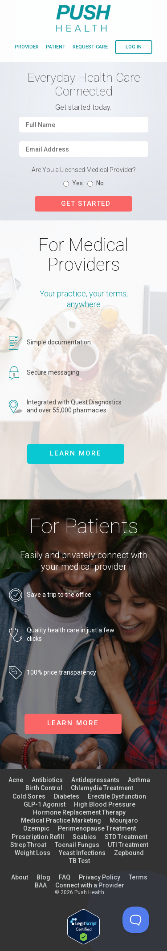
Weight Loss (32, 852)
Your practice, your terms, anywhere (84, 298)
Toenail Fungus (77, 844)
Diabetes (66, 796)
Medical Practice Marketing (61, 820)
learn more (76, 453)
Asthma (139, 779)
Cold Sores (28, 796)
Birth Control (43, 787)
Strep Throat (28, 844)
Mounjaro (124, 820)
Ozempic (36, 828)
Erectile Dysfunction (117, 796)
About (19, 877)
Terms (138, 877)
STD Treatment (126, 836)
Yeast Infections (82, 852)
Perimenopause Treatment (97, 828)
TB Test (79, 860)
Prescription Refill (38, 836)
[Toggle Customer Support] (135, 920)
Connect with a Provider (89, 885)
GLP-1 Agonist (44, 804)
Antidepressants (95, 779)
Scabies (84, 836)
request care (90, 47)
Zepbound (129, 852)
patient (55, 47)
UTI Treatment (128, 844)
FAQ (64, 877)
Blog (43, 877)
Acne (15, 779)
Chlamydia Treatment (102, 787)
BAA (41, 885)
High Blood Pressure (104, 804)
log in (134, 47)
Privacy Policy (99, 877)
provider (27, 47)
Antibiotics (47, 779)
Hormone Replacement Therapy (79, 812)
